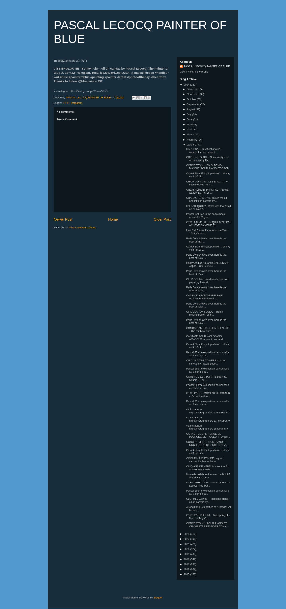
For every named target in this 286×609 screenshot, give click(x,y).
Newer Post (63, 219)
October (192, 99)
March (191, 134)
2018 (187, 559)
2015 (187, 574)
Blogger (158, 597)
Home (113, 219)
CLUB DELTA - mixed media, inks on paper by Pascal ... (207, 281)
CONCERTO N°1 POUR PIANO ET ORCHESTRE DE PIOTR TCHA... (207, 443)
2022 (187, 538)
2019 (187, 554)
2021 (187, 544)
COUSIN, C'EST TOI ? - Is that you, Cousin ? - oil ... (206, 378)
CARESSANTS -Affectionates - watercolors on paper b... (204, 150)
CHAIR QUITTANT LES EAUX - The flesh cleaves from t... (207, 183)
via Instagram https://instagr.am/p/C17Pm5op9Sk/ (208, 419)
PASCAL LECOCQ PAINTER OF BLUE (207, 66)
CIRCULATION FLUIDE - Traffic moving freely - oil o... (204, 313)
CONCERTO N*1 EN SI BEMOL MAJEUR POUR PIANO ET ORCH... (208, 167)
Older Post (162, 219)
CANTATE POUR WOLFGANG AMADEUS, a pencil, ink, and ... (206, 338)
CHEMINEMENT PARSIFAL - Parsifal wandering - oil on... (207, 191)
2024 (187, 84)
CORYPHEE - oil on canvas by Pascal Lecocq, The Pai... (208, 484)
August (191, 109)
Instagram (76, 102)
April (190, 129)
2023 (187, 533)
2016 (187, 569)
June (190, 119)
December (193, 89)
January (192, 144)
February (192, 139)
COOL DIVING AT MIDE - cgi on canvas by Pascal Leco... (204, 460)
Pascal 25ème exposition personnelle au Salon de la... (207, 354)
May (189, 124)
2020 (187, 549)
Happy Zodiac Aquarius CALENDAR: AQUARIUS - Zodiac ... (207, 264)
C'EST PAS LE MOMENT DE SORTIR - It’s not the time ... (208, 395)
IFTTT (66, 102)
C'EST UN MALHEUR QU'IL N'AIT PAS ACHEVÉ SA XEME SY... (208, 224)
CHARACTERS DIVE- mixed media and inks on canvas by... (206, 199)
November (193, 94)
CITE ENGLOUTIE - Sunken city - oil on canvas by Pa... (207, 159)
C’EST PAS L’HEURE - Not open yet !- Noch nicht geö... (208, 517)
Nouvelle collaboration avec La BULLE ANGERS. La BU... (208, 476)
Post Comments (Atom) (83, 227)
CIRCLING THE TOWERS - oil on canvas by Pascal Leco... (205, 362)
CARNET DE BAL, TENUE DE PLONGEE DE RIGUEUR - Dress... (208, 435)
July (189, 114)
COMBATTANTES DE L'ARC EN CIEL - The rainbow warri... (208, 330)
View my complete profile (194, 71)
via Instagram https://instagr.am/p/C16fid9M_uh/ (207, 427)
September (193, 104)
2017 (187, 564)
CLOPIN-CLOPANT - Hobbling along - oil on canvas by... (208, 500)
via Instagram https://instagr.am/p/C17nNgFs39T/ (207, 411)
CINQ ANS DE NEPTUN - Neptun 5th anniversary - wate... (207, 468)
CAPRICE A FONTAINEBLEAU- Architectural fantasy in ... (204, 297)
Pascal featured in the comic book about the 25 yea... (205, 215)
